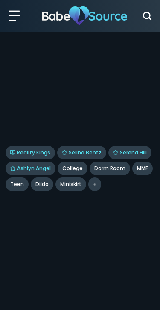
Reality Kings (30, 152)
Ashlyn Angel (30, 168)
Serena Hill (130, 152)
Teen (17, 184)
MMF (142, 168)
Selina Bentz (82, 152)
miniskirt (70, 184)
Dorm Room (109, 168)
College (72, 168)
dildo (42, 184)
